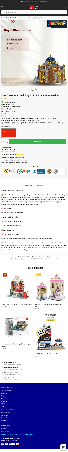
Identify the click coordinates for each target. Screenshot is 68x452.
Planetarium (49, 259)
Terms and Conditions (7, 423)
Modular (33, 259)
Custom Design (5, 418)
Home (3, 18)
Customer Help (5, 412)
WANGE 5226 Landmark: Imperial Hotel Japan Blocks (16, 345)
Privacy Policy (5, 425)
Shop (7, 18)
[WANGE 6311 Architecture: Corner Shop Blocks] (17, 287)
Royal (55, 259)
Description (29, 185)
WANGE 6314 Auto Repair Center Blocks (48, 354)
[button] (63, 447)
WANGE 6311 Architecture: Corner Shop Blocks (17, 304)
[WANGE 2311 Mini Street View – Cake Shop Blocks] (50, 287)
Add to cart (37, 141)
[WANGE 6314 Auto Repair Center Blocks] (50, 331)
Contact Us (4, 415)
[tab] (29, 184)
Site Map (4, 428)
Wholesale (4, 420)
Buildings (17, 259)
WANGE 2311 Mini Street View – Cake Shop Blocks (48, 305)
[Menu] (2, 7)
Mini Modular (26, 259)
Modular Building (14, 18)
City (40, 257)
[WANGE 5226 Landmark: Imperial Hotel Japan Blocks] (17, 326)
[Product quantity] (3, 141)
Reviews (38, 185)
